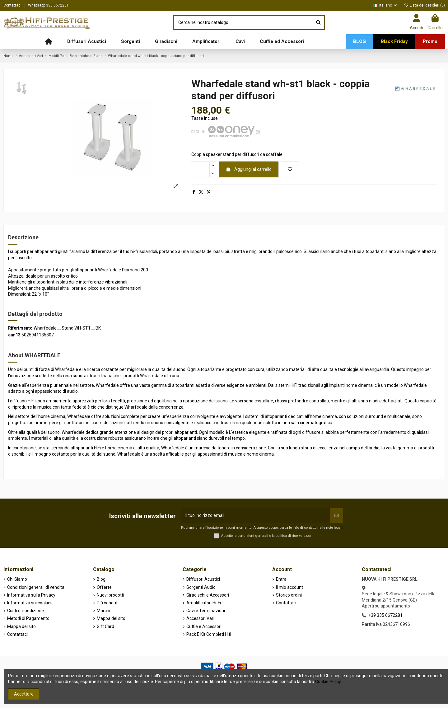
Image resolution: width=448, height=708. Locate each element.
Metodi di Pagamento (28, 618)
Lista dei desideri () (424, 5)
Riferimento (20, 328)
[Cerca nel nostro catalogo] (318, 22)
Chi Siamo (17, 579)
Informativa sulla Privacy (31, 595)
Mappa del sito (21, 626)
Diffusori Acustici (203, 579)
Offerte (104, 587)
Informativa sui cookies (30, 602)
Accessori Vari (200, 618)
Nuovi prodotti (110, 595)
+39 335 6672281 (385, 615)
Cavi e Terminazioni (205, 610)
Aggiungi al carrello (249, 169)
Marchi (103, 610)
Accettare (24, 694)
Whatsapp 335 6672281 (48, 5)
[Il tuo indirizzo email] (255, 515)
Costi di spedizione (25, 610)
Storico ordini (289, 595)
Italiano (385, 5)
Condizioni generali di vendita (35, 587)
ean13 (14, 334)
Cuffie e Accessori (204, 626)
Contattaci (12, 5)
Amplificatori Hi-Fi (203, 602)
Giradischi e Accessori (207, 595)
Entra (281, 579)
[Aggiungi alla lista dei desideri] (290, 169)
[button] (87, 41)
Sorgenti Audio (201, 587)
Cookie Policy (328, 681)
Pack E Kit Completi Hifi (208, 634)
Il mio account (289, 587)
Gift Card (105, 626)
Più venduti (108, 602)
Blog (101, 579)
